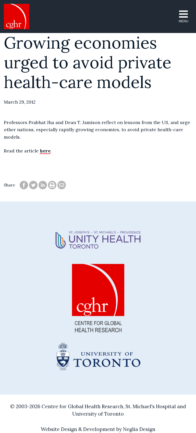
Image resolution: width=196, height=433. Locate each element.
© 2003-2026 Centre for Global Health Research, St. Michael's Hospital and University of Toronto (98, 410)
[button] (183, 16)
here (45, 151)
